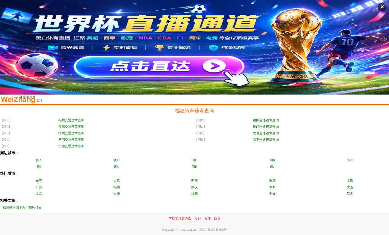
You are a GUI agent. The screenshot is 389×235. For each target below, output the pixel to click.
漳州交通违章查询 (71, 133)
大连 (350, 187)
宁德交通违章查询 (71, 146)
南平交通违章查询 (266, 140)
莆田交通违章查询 (266, 120)
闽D (117, 160)
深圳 (350, 194)
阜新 (272, 187)
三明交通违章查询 (71, 140)
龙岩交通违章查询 (266, 133)
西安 (194, 181)
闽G (117, 167)
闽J (272, 167)
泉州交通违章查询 (71, 127)
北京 (39, 194)
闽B (272, 160)
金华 (116, 194)
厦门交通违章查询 (266, 127)
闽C (194, 160)
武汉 (194, 187)
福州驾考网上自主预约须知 (22, 208)
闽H (194, 167)
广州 (39, 187)
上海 (350, 181)
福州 (116, 187)
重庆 (272, 181)
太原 (116, 181)
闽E (350, 160)
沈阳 (194, 194)
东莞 (39, 181)
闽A (39, 160)
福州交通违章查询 (71, 120)
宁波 (272, 194)
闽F (39, 167)
